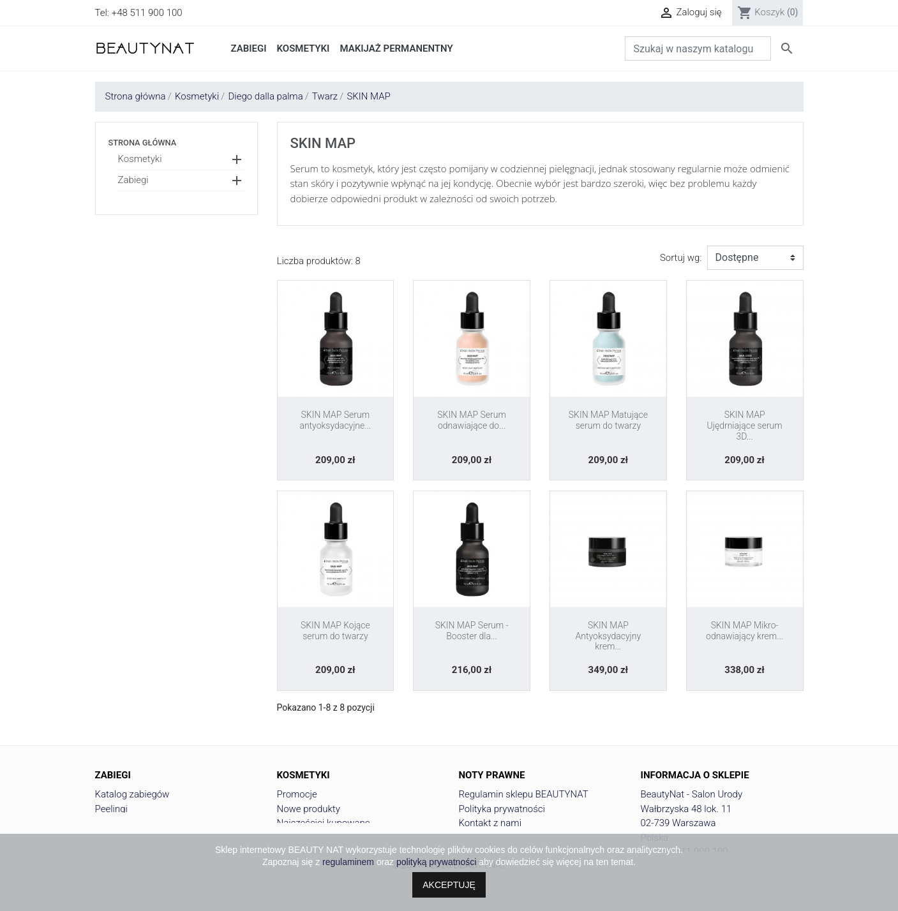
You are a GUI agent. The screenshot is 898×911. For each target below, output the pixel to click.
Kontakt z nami (490, 823)
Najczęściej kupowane (323, 823)
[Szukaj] (698, 48)
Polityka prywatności (502, 809)
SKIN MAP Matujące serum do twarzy (608, 420)
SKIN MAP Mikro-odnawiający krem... (744, 630)
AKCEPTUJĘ (449, 885)
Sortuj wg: (681, 257)
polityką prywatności (436, 862)
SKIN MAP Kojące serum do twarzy (335, 630)
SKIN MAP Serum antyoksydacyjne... (335, 420)
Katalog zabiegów (132, 794)
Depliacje (114, 823)
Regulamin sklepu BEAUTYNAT (523, 794)
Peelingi (111, 809)
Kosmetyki (140, 159)
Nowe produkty (308, 809)
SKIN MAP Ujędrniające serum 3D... (744, 425)
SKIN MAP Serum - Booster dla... (472, 630)
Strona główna (143, 142)
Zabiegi (133, 180)
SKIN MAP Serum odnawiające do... (471, 420)
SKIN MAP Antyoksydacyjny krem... (608, 636)
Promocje (297, 794)
